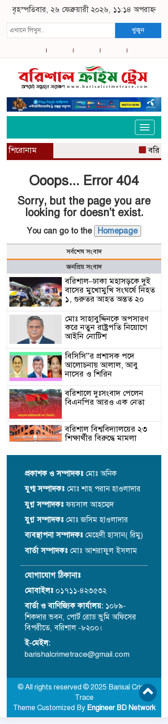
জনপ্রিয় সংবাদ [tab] (84, 267)
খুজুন (138, 30)
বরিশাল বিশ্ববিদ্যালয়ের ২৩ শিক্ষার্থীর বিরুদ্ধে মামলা (106, 433)
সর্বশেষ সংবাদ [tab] (84, 251)
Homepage (118, 231)
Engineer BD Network (121, 707)
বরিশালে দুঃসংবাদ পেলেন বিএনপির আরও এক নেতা (105, 397)
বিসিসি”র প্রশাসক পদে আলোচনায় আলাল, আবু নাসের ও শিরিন (101, 365)
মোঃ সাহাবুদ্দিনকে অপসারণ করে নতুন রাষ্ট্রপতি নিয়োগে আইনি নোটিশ (107, 328)
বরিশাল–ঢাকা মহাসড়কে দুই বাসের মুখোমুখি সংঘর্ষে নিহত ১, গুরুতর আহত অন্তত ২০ (110, 290)
